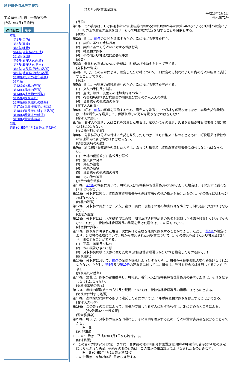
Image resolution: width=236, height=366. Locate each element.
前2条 (90, 185)
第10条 (125, 264)
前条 (97, 38)
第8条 (109, 264)
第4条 (210, 231)
